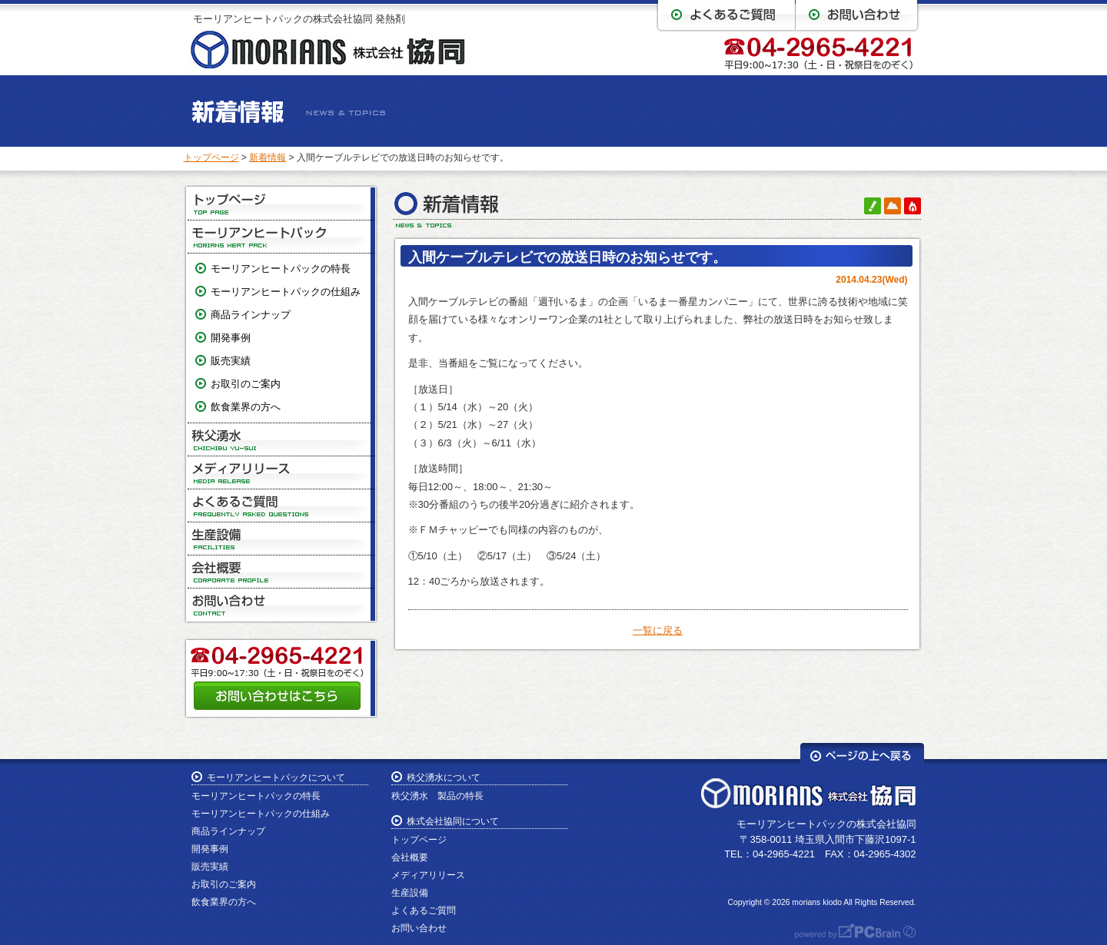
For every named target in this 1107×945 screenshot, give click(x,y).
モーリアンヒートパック (281, 237)
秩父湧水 (281, 439)
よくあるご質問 (281, 505)
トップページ (211, 157)
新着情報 (267, 157)
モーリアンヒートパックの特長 (281, 268)
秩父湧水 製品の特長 (437, 796)
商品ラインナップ (251, 314)
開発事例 (231, 337)
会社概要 (281, 572)
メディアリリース (281, 472)
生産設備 (281, 538)
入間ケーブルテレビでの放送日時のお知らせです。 (567, 257)
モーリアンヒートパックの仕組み (286, 291)
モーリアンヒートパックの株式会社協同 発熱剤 (299, 19)
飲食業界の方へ (246, 407)
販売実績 (231, 360)
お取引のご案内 (246, 384)
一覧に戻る (658, 630)
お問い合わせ (281, 605)
